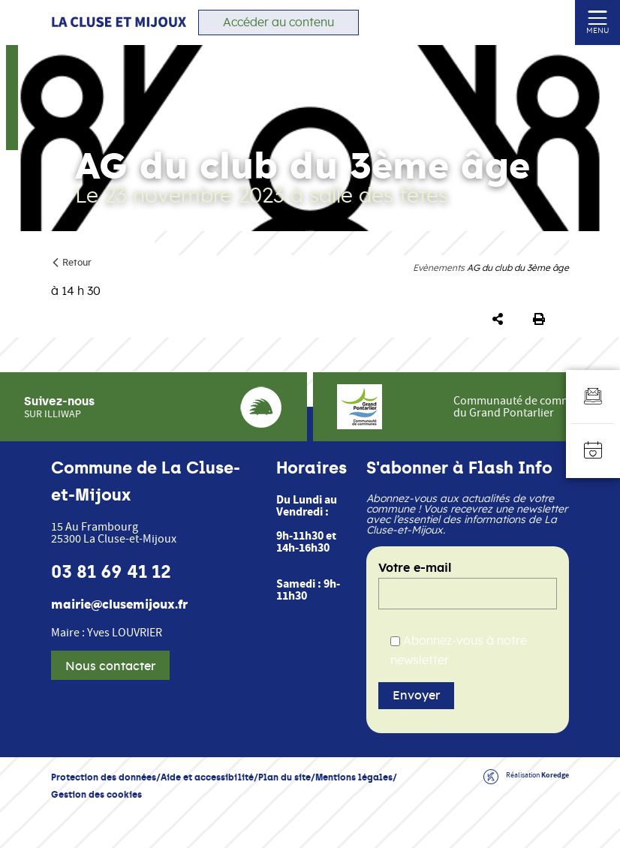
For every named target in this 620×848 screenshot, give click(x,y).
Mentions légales (354, 777)
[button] (500, 320)
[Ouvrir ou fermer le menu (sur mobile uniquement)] (597, 17)
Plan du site (284, 777)
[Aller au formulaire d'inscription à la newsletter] (593, 397)
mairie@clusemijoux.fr (119, 605)
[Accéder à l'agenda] (593, 451)
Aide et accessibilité (207, 777)
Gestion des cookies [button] (96, 794)
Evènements (439, 267)
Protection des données (103, 777)
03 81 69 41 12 (111, 572)
